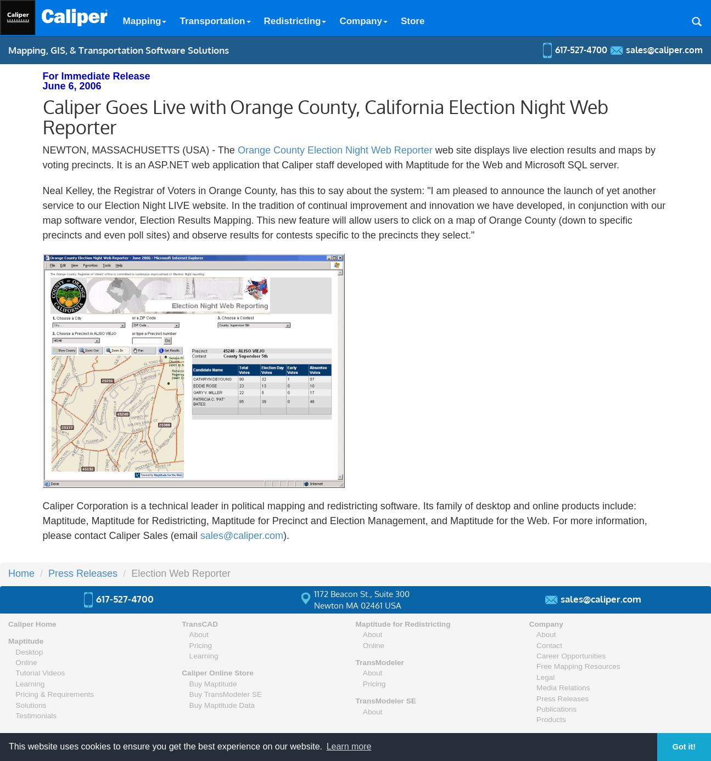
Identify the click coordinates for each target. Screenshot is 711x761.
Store (412, 21)
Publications (556, 709)
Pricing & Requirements (54, 694)
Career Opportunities (571, 656)
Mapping (145, 21)
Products (551, 719)
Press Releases (82, 573)
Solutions (30, 705)
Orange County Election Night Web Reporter (335, 150)
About (199, 635)
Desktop (29, 652)
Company (363, 21)
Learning (29, 684)
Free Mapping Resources (578, 666)
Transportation (215, 21)
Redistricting (295, 21)
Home (21, 573)
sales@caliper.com (241, 535)
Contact (549, 645)
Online (26, 662)
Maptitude (25, 641)
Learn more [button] (349, 746)
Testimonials (36, 716)
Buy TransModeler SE (225, 694)
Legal (545, 677)
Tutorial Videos (40, 673)
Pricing (200, 645)
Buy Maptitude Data (222, 705)
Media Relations (563, 688)
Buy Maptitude (213, 684)
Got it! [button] (684, 746)
